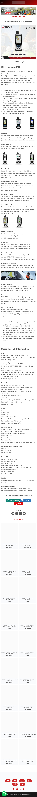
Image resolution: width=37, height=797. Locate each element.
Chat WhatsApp (12, 500)
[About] (23, 789)
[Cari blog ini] (35, 2)
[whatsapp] (20, 513)
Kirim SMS (25, 500)
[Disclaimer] (13, 789)
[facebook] (12, 513)
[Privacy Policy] (17, 789)
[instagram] (22, 780)
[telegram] (24, 513)
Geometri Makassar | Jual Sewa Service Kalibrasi (20, 794)
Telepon (18, 504)
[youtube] (14, 780)
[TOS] (20, 789)
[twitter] (16, 513)
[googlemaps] (15, 784)
